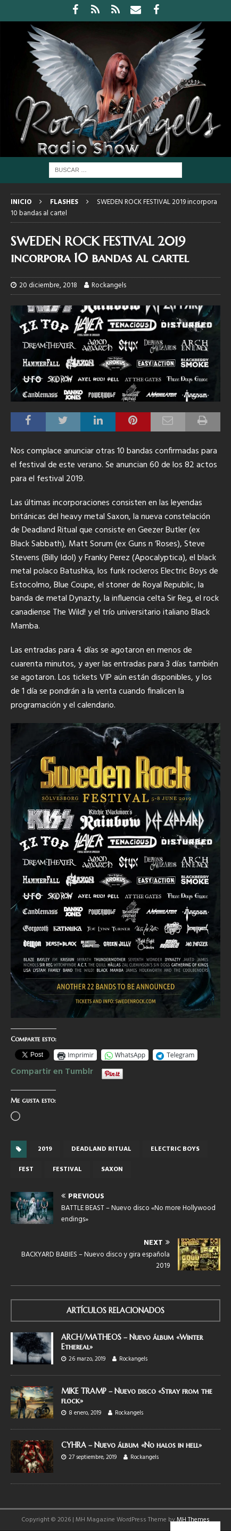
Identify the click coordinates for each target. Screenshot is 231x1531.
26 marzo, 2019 (87, 1359)
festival (67, 1169)
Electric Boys (175, 1149)
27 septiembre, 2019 (93, 1457)
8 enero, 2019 (85, 1413)
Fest (26, 1169)
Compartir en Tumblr (52, 1070)
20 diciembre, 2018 (48, 285)
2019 (45, 1149)
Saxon (112, 1169)
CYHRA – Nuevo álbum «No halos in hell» (131, 1445)
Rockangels (109, 285)
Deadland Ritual (101, 1149)
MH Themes (193, 1519)
